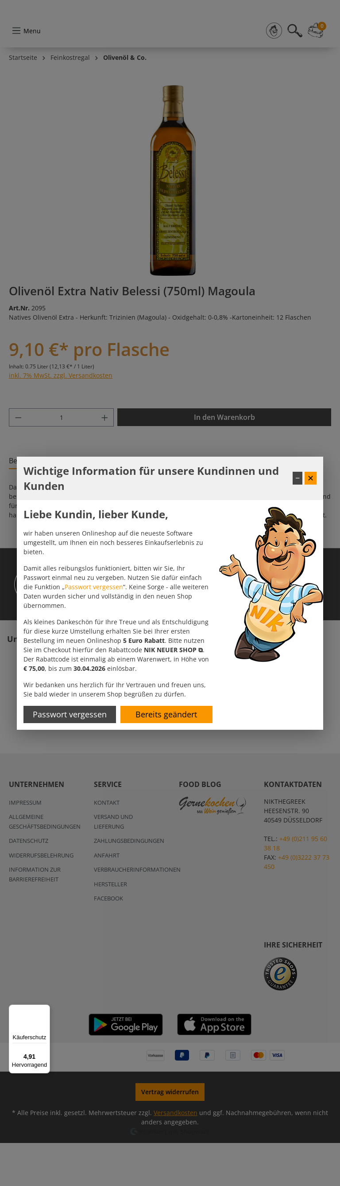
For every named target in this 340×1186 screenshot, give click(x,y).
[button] (173, 650)
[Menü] (44, 1010)
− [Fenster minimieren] (297, 478)
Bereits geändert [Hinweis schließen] (166, 714)
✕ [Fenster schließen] (310, 478)
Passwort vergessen (94, 587)
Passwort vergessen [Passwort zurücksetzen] (70, 714)
